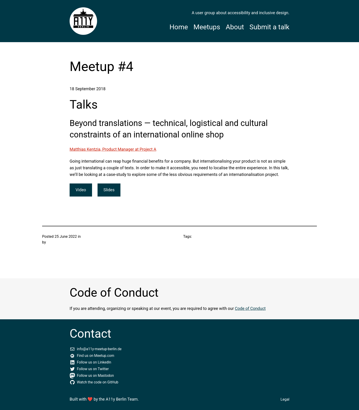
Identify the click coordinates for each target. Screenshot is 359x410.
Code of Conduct (250, 308)
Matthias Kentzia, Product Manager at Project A (113, 149)
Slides (108, 189)
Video (81, 189)
